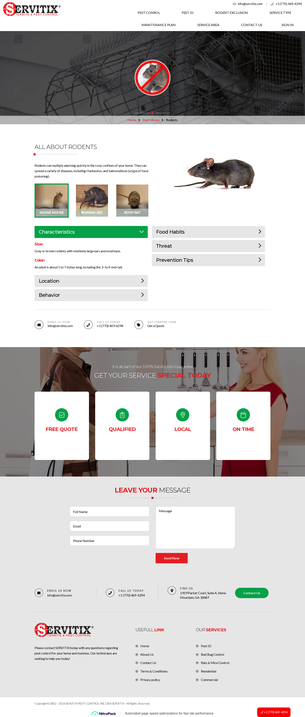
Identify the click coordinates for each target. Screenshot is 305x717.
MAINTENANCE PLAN (160, 25)
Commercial (209, 680)
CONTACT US (251, 25)
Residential (208, 671)
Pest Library (151, 120)
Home (131, 120)
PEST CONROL (150, 12)
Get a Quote (155, 326)
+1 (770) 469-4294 (289, 4)
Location (91, 281)
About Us (147, 654)
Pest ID (206, 646)
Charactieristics (91, 232)
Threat (208, 246)
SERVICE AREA (209, 25)
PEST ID (188, 12)
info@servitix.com (250, 4)
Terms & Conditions (153, 671)
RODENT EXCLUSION (232, 12)
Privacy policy (150, 680)
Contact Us (251, 593)
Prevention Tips (208, 260)
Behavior (91, 295)
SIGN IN (288, 25)
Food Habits (208, 232)
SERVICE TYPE (280, 12)
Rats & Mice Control (215, 663)
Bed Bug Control (212, 654)
